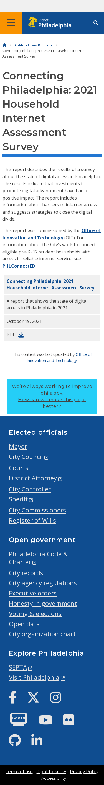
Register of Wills (32, 520)
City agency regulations (43, 583)
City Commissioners (37, 510)
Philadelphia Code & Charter (38, 558)
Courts (18, 467)
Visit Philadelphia (34, 677)
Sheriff (18, 499)
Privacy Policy (84, 771)
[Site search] (95, 23)
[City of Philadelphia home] (51, 23)
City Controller (30, 489)
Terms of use (19, 771)
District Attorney (33, 478)
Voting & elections (35, 613)
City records (26, 573)
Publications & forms (33, 45)
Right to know (51, 771)
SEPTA (18, 667)
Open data (24, 624)
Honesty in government (43, 603)
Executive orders (33, 593)
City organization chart (42, 633)
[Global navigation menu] (11, 23)
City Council (26, 456)
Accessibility (53, 778)
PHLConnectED (18, 266)
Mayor (18, 446)
